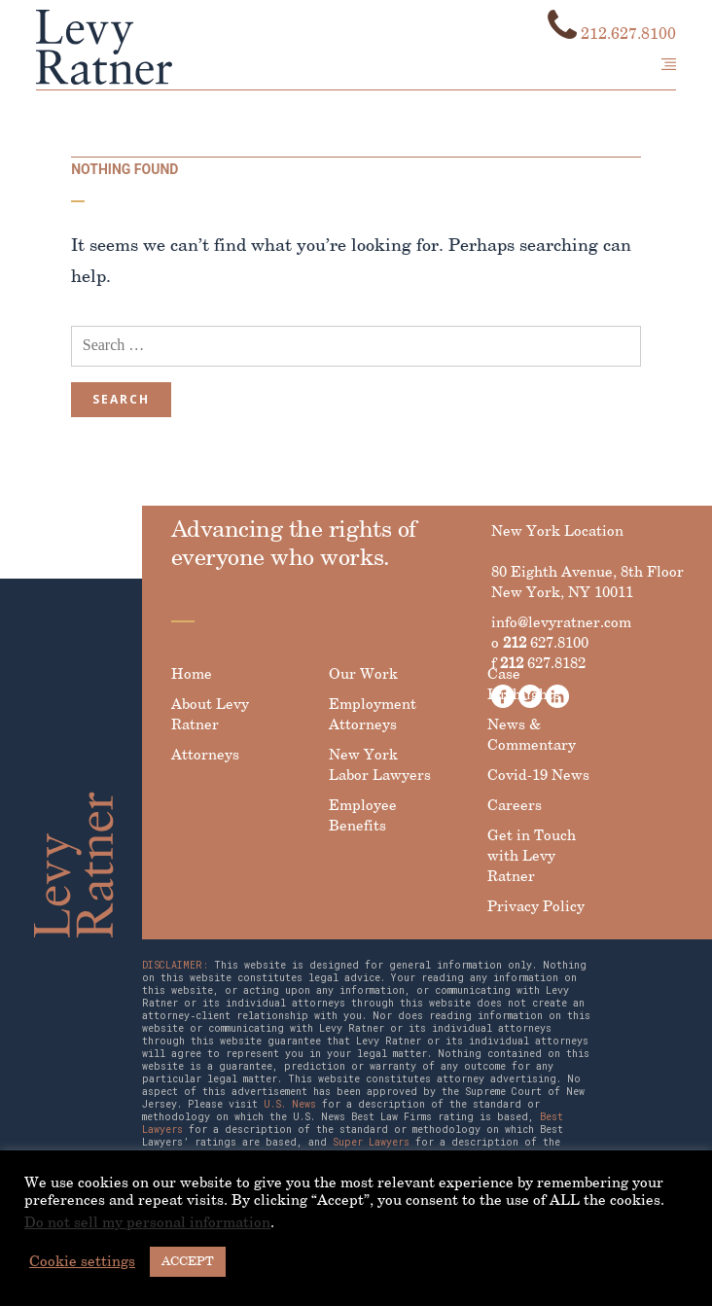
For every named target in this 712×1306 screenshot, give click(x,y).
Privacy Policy (536, 907)
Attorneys (205, 755)
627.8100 (545, 644)
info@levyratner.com (561, 623)
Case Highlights (523, 685)
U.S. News (290, 1104)
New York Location (557, 532)
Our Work (363, 675)
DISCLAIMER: (175, 965)
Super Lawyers (371, 1142)
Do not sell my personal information (147, 1223)
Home (191, 675)
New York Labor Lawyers (380, 766)
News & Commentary (531, 736)
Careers (514, 806)
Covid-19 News (538, 776)
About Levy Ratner (210, 715)
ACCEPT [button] (187, 1261)
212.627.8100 (612, 34)
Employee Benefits (363, 816)
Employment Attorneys (372, 715)
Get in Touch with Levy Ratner (531, 856)
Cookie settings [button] (82, 1262)
